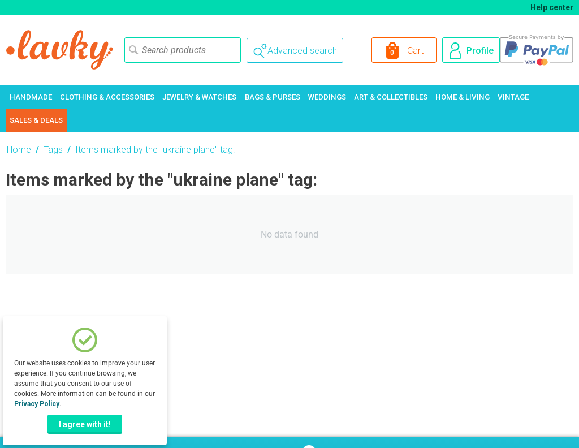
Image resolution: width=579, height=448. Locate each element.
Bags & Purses (272, 97)
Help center (551, 7)
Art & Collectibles (390, 97)
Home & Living (462, 97)
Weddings (327, 97)
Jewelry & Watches (199, 97)
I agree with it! (85, 424)
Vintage (513, 97)
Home (19, 149)
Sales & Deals (36, 120)
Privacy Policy (36, 404)
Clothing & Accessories (107, 97)
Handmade (31, 97)
